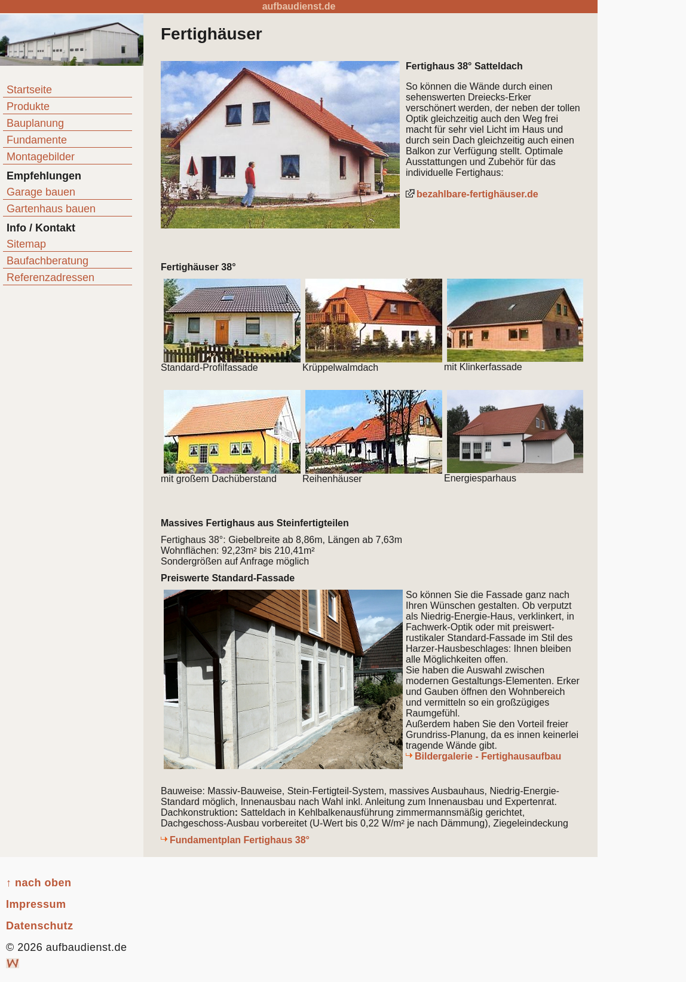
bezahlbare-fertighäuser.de (477, 194)
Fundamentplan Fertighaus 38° (240, 840)
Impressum (36, 904)
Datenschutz (40, 926)
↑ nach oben (39, 883)
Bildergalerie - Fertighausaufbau (488, 756)
